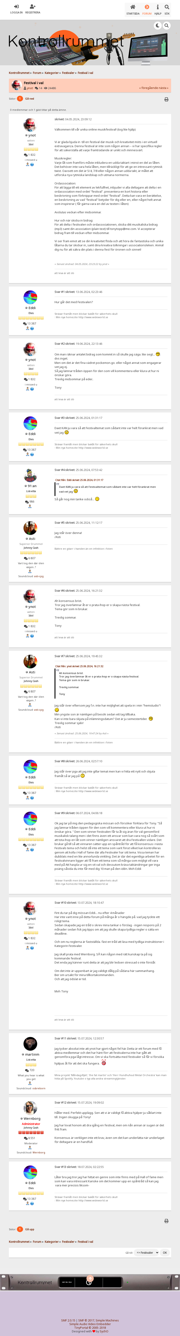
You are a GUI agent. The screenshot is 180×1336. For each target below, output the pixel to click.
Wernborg (32, 1115)
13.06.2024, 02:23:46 (78, 289)
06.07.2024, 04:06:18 (78, 810)
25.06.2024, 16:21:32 (78, 588)
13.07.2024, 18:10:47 (79, 900)
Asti (32, 535)
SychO (104, 1329)
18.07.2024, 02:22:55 (79, 1164)
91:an (32, 483)
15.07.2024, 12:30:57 (79, 1035)
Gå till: (129, 1249)
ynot (30, 85)
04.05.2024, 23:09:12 (73, 116)
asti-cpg (39, 573)
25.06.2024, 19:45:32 (78, 653)
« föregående (148, 85)
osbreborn (38, 1085)
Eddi (32, 304)
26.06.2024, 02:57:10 (78, 758)
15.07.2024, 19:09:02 (79, 1100)
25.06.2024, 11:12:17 (78, 520)
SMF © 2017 (86, 1318)
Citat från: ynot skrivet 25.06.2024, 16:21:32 (79, 663)
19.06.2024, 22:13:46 (78, 341)
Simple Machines (107, 1318)
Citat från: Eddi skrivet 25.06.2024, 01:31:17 (79, 477)
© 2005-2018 (97, 1325)
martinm (32, 1051)
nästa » (163, 85)
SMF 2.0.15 (68, 1318)
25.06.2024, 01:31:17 (78, 415)
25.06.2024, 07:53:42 (78, 467)
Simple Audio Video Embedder (90, 1321)
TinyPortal (81, 1325)
